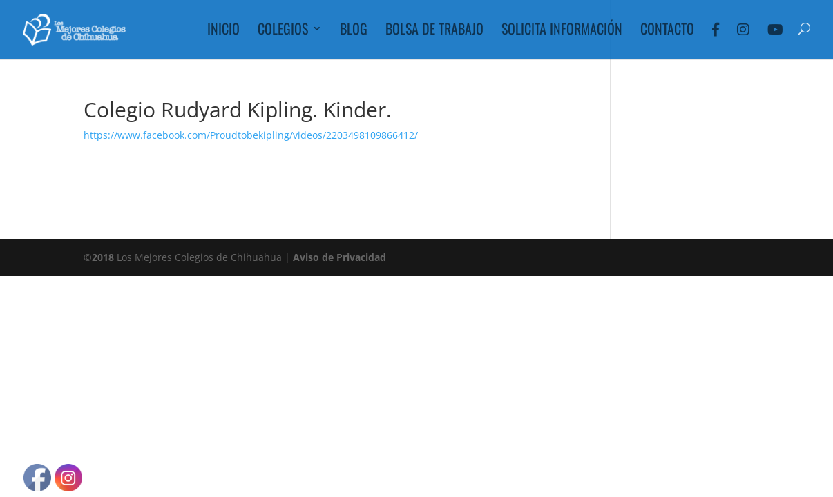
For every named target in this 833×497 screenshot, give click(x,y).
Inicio (223, 31)
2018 (103, 257)
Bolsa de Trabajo (434, 31)
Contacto (667, 31)
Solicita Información (561, 31)
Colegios (283, 31)
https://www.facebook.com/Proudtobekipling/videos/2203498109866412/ (251, 135)
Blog (353, 31)
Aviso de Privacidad (339, 257)
